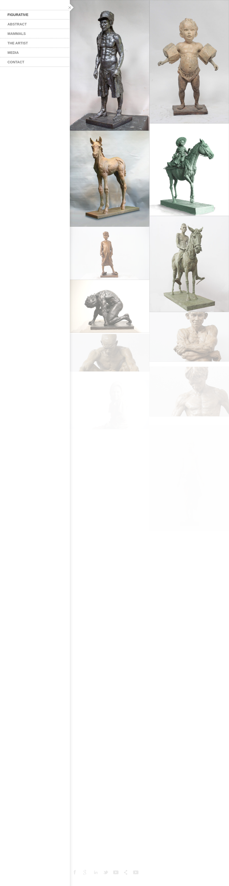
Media (13, 53)
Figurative (17, 15)
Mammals (16, 34)
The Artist (17, 43)
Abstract (17, 24)
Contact (15, 62)
